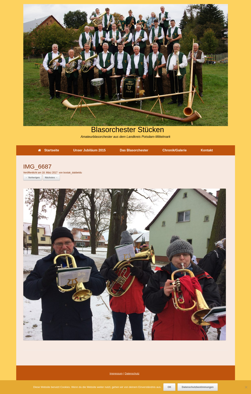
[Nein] (246, 387)
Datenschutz (132, 373)
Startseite (48, 150)
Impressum (116, 373)
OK (169, 387)
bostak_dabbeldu (72, 172)
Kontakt (207, 150)
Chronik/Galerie (174, 150)
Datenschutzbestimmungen (198, 387)
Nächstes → (51, 177)
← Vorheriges (33, 177)
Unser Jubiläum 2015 (89, 150)
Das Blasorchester (134, 150)
